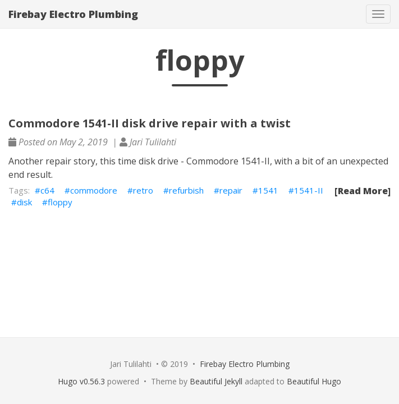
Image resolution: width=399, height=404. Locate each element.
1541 (268, 190)
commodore (93, 190)
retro (143, 190)
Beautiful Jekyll (216, 381)
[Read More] (362, 191)
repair (230, 190)
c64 (47, 190)
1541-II (308, 190)
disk (24, 202)
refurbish (186, 190)
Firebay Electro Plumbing (73, 14)
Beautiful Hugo (314, 381)
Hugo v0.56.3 (81, 381)
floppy (60, 202)
